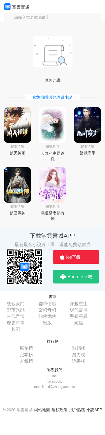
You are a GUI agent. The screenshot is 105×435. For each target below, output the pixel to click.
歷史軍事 (16, 322)
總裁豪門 (16, 303)
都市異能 (16, 309)
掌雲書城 (16, 6)
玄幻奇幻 (47, 309)
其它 (15, 329)
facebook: (54, 381)
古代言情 (16, 316)
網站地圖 (42, 410)
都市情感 (47, 303)
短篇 (78, 322)
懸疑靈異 (79, 316)
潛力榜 (78, 354)
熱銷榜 (78, 348)
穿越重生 (79, 303)
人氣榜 (26, 361)
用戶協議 (77, 410)
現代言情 (79, 309)
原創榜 (26, 348)
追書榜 (78, 361)
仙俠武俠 (47, 316)
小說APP (94, 410)
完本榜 (26, 354)
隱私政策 (59, 410)
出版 (47, 322)
